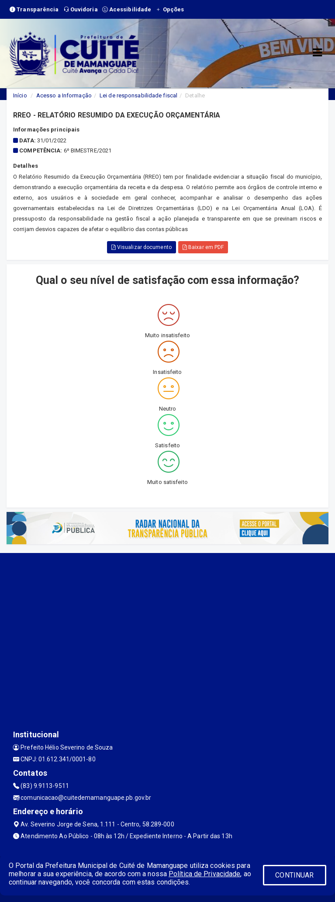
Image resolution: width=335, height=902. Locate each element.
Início (20, 95)
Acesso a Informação (64, 95)
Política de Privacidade (204, 874)
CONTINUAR (294, 875)
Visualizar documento (141, 247)
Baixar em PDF (203, 247)
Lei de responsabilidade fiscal (138, 95)
